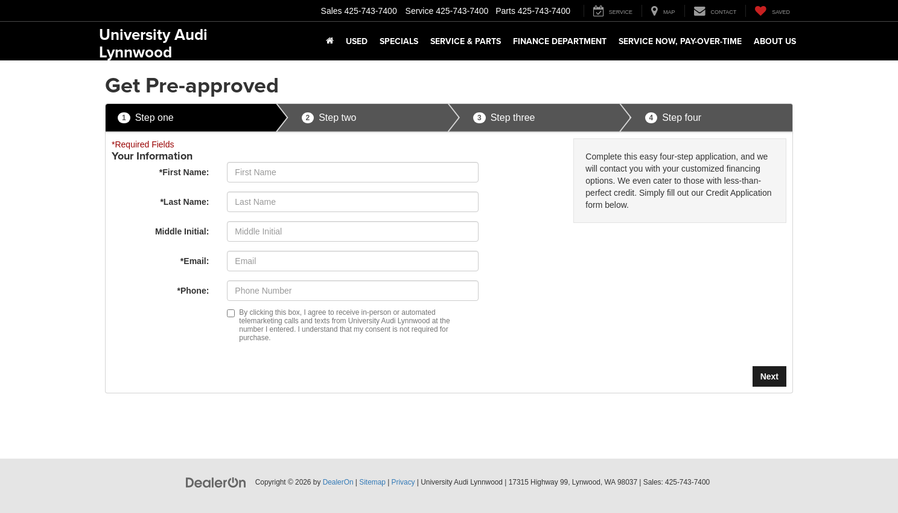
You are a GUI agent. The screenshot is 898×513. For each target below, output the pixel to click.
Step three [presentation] (504, 118)
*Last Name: (184, 202)
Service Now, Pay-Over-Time (680, 41)
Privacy (403, 482)
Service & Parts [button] (465, 41)
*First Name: (184, 172)
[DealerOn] (216, 481)
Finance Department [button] (560, 41)
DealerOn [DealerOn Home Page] (338, 482)
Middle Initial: (182, 231)
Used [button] (357, 41)
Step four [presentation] (673, 118)
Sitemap (372, 482)
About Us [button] (775, 41)
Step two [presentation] (329, 118)
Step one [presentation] (146, 118)
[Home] (330, 41)
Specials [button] (399, 41)
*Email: (194, 261)
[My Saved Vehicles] (772, 11)
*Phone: (193, 290)
